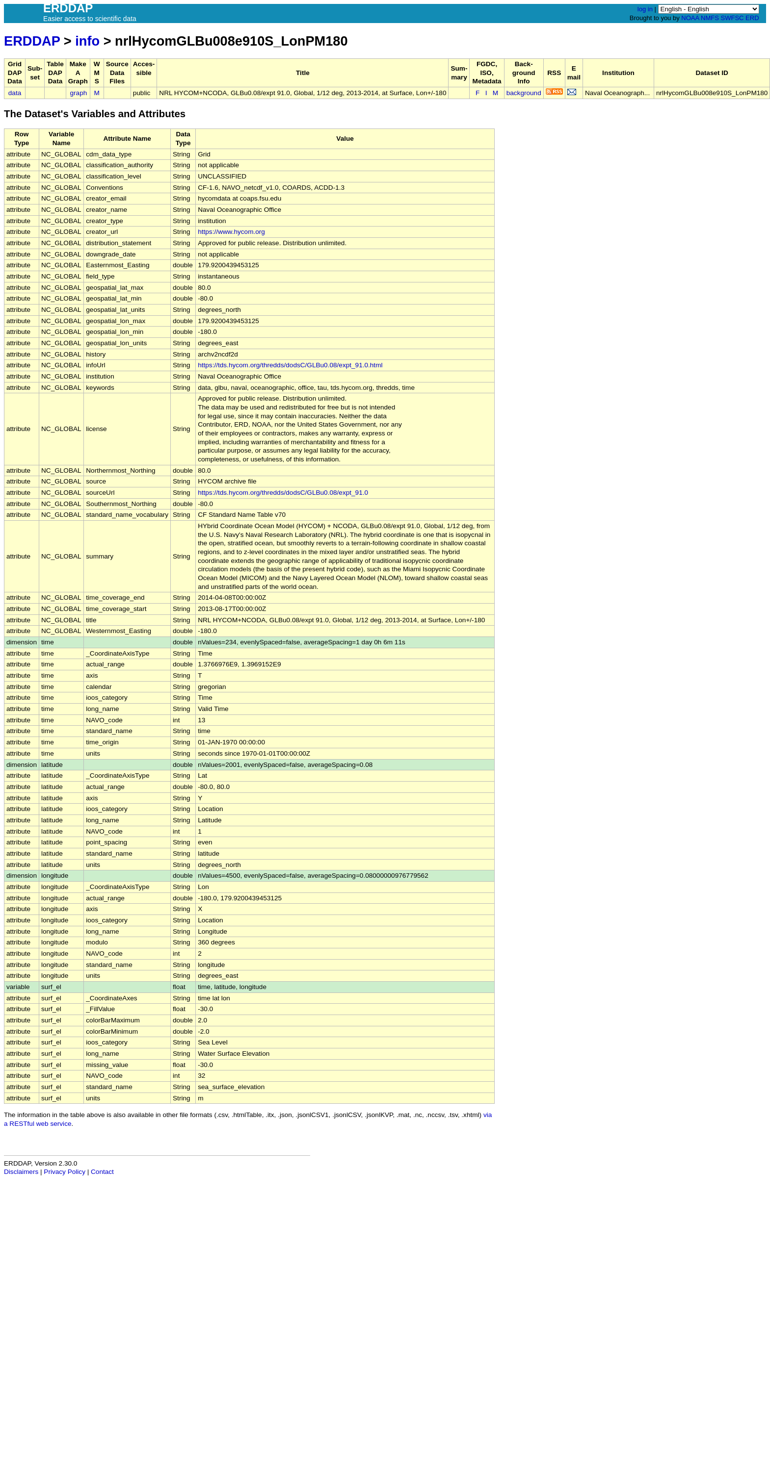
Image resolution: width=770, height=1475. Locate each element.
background (523, 93)
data (14, 93)
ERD (752, 18)
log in (645, 9)
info (87, 41)
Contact (102, 1171)
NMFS (710, 18)
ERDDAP (32, 41)
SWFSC (732, 18)
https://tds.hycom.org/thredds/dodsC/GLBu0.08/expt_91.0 (283, 492)
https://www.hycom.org (231, 231)
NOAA (690, 18)
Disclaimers (21, 1171)
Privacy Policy (64, 1171)
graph (78, 93)
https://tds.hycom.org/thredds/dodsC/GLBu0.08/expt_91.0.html (290, 365)
